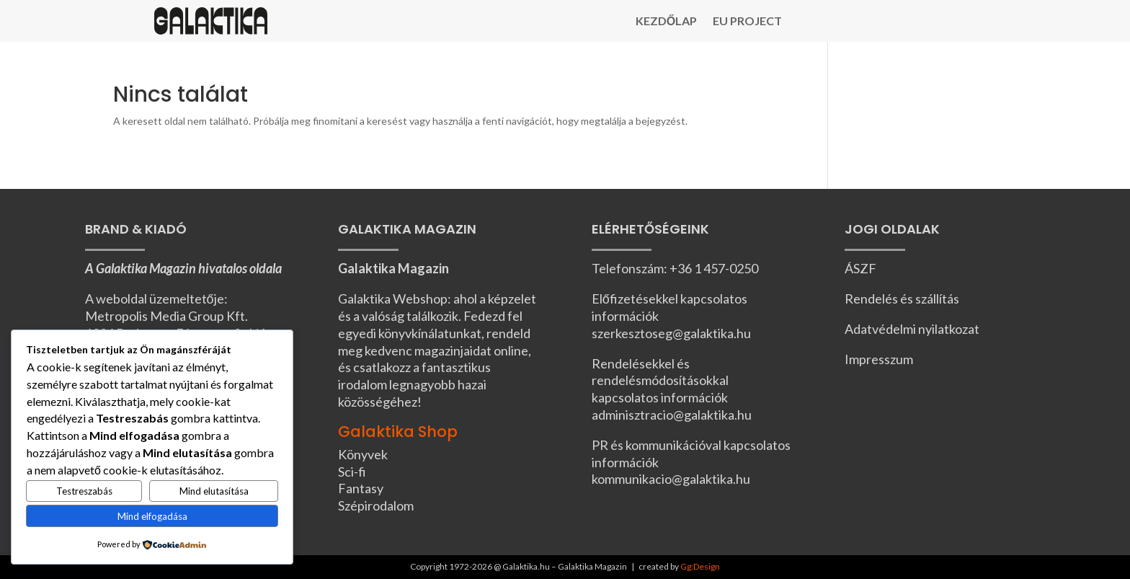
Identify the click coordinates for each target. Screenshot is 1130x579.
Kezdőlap (666, 21)
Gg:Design (700, 566)
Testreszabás (84, 491)
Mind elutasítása (214, 491)
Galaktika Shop (398, 431)
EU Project (747, 21)
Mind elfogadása (152, 516)
